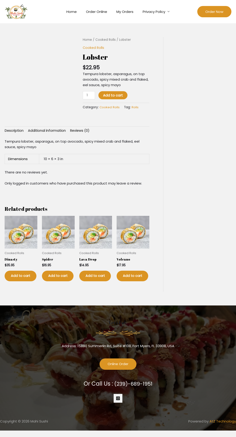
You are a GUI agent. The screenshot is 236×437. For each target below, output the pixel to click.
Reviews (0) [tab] (81, 130)
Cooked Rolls (105, 40)
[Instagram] (118, 404)
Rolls (135, 107)
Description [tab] (14, 130)
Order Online (97, 11)
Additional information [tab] (47, 130)
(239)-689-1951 (133, 390)
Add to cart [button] (18, 279)
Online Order (118, 370)
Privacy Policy (150, 11)
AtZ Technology (222, 427)
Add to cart (113, 95)
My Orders (123, 11)
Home (75, 11)
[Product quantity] (89, 95)
